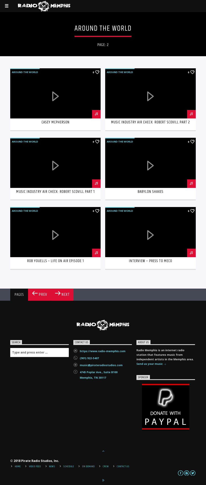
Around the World (25, 72)
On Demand (88, 466)
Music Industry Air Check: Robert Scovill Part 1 (55, 192)
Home (18, 466)
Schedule (68, 466)
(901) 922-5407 (89, 358)
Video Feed (35, 466)
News (52, 466)
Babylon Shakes (151, 192)
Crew (106, 466)
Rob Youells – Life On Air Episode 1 (55, 261)
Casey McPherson (56, 122)
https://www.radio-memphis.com (102, 351)
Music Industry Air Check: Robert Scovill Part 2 (150, 122)
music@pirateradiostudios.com (101, 365)
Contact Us (123, 466)
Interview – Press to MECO (150, 261)
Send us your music (151, 364)
